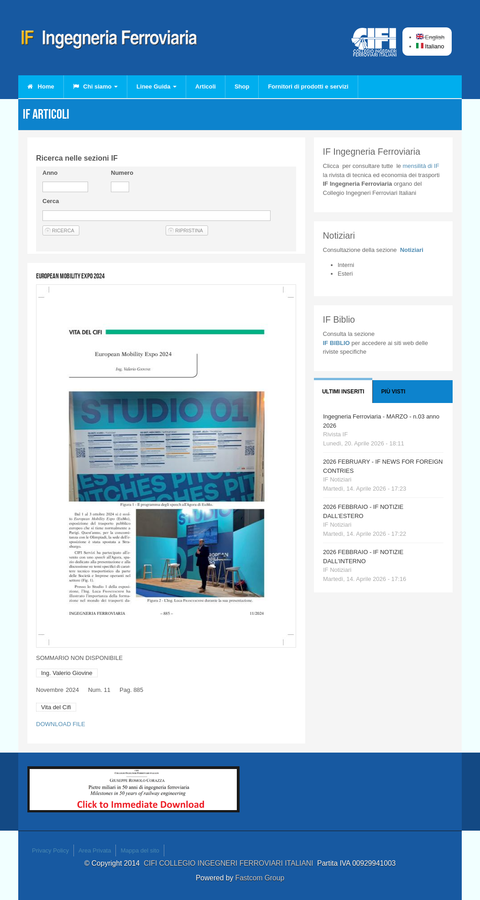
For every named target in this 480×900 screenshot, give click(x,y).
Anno (49, 172)
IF (420, 165)
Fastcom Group (259, 878)
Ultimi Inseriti (343, 391)
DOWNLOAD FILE (60, 724)
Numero (122, 172)
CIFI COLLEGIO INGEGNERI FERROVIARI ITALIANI (230, 863)
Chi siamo (95, 86)
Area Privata (94, 850)
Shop (242, 86)
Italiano (430, 46)
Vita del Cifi (56, 707)
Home (40, 86)
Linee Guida (156, 86)
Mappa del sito (139, 850)
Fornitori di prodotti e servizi (308, 86)
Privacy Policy (50, 850)
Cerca (50, 201)
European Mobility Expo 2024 (70, 276)
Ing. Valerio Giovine (67, 673)
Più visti (393, 391)
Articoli (205, 86)
